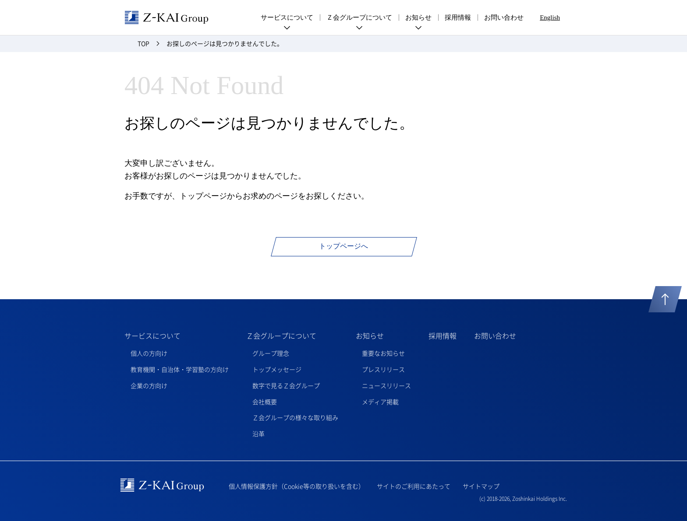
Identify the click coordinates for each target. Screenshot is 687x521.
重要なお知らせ (383, 353)
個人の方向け (149, 353)
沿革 (258, 433)
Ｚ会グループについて (281, 335)
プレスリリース (383, 369)
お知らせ (370, 335)
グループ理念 (270, 353)
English (550, 17)
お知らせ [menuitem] (418, 19)
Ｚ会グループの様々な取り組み (295, 417)
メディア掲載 (380, 401)
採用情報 (458, 17)
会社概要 (264, 401)
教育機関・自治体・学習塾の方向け (180, 369)
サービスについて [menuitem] (287, 19)
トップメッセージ (276, 369)
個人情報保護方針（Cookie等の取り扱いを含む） (297, 486)
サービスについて (152, 335)
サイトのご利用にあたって (413, 486)
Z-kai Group (166, 17)
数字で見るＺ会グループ (286, 385)
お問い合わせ (504, 17)
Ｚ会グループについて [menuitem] (359, 19)
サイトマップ (481, 486)
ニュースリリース (386, 385)
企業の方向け (149, 385)
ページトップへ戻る (665, 299)
